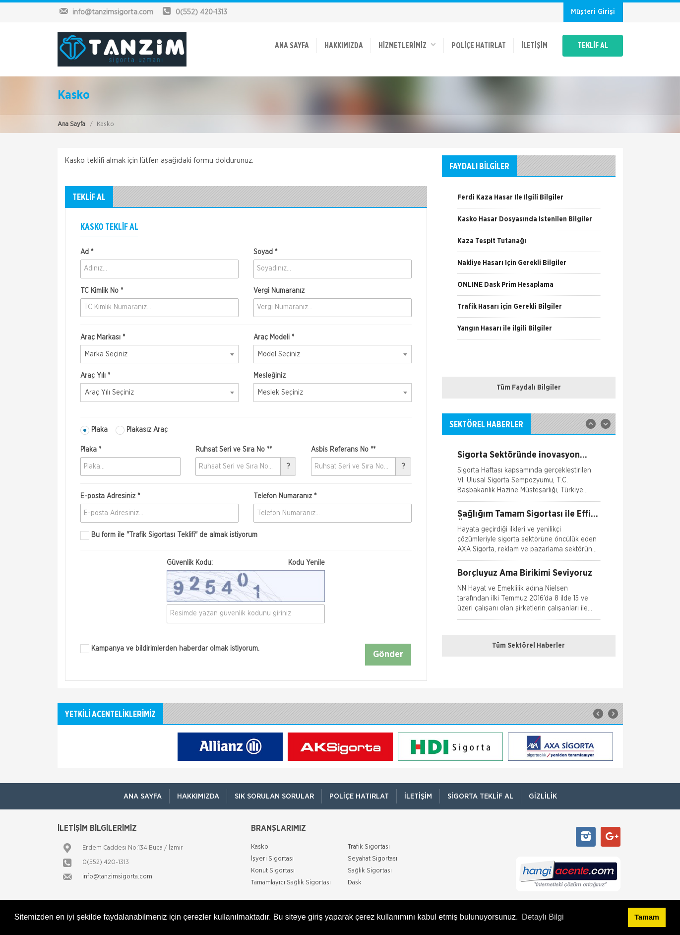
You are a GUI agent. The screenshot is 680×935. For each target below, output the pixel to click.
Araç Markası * (102, 337)
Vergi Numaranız (279, 290)
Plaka (94, 430)
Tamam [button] (646, 917)
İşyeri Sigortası (272, 859)
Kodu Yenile (306, 562)
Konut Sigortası (273, 871)
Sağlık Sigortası (370, 871)
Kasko (259, 847)
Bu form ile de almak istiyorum (168, 535)
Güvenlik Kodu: (246, 563)
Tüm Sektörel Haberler (528, 645)
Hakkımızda (343, 46)
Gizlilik (543, 796)
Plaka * (90, 449)
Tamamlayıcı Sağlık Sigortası (291, 882)
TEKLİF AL (593, 46)
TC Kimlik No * (101, 290)
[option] (529, 201)
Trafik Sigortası (369, 847)
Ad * (86, 252)
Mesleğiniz (269, 375)
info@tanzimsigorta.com (117, 876)
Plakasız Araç (142, 430)
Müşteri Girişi (593, 11)
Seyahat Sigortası (372, 859)
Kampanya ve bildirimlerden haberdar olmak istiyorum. (169, 648)
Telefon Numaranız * (284, 496)
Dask (355, 882)
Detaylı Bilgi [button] (542, 917)
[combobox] (159, 354)
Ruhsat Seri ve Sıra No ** (233, 449)
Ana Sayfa (71, 124)
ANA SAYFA (292, 46)
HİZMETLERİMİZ (407, 45)
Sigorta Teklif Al (480, 796)
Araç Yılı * (95, 375)
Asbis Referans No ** (343, 449)
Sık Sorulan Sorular (274, 796)
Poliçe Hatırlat (478, 46)
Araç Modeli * (273, 337)
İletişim (534, 46)
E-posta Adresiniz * (110, 496)
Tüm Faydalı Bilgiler (528, 387)
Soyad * (265, 252)
